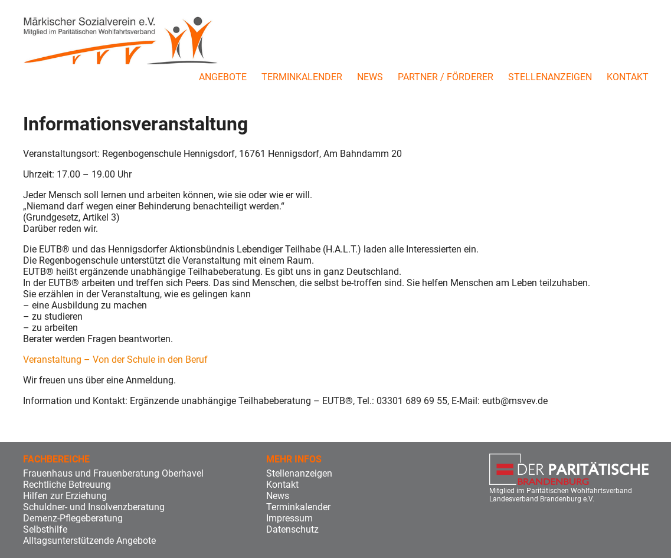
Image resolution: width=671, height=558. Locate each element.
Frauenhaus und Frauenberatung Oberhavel (113, 473)
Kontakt (628, 77)
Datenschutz (292, 529)
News (370, 77)
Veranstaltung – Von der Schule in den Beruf (115, 359)
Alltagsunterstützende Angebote (89, 540)
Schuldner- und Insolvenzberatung (94, 507)
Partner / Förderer (445, 77)
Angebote (223, 77)
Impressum (289, 518)
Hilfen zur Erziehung (65, 495)
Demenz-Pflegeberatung (73, 518)
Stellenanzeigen (550, 77)
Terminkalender (301, 77)
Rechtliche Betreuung (67, 484)
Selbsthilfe (45, 529)
